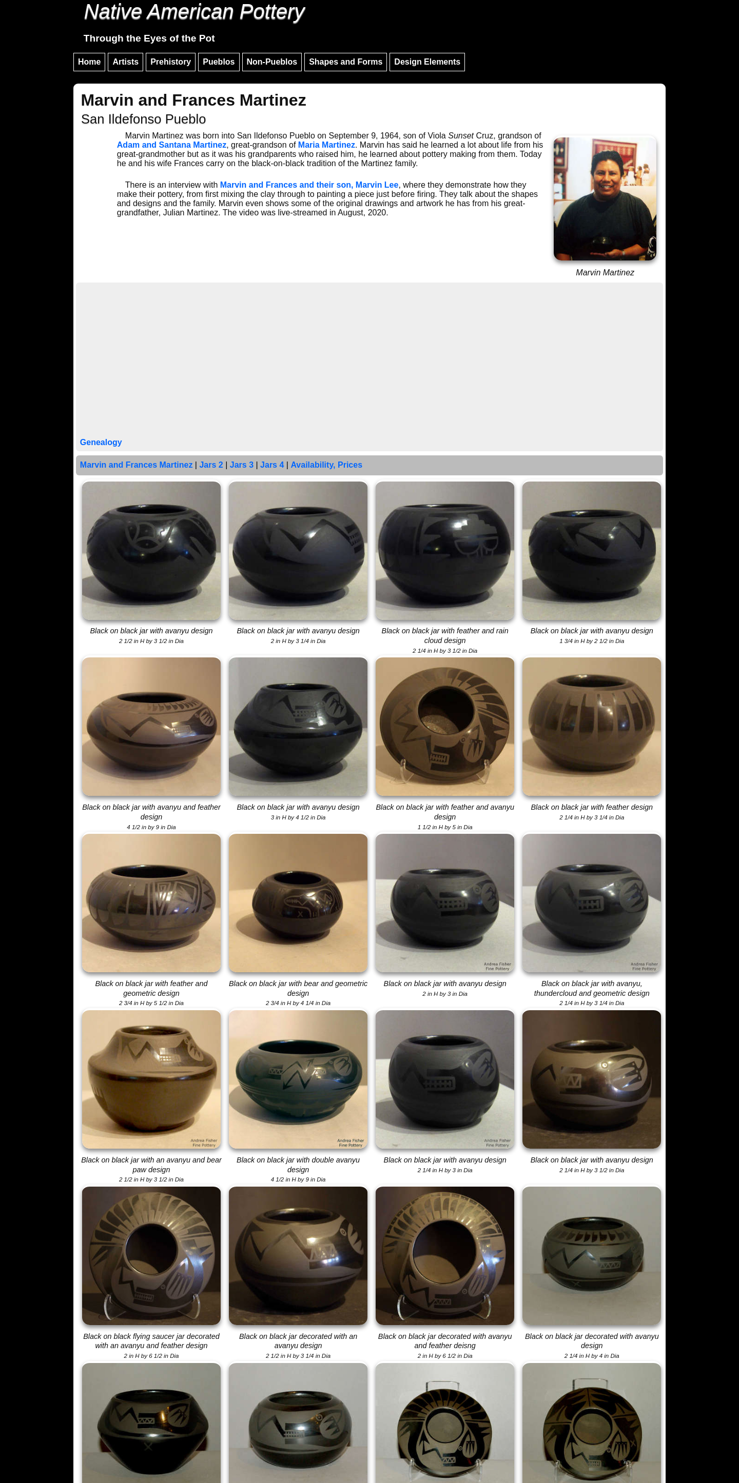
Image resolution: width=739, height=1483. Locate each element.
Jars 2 (211, 464)
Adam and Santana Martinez (171, 145)
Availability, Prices (326, 464)
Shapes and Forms (345, 61)
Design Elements (427, 61)
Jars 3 (242, 464)
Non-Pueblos (272, 61)
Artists (125, 61)
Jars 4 (272, 464)
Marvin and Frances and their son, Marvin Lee (309, 185)
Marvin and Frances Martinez (136, 464)
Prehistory (170, 61)
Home (89, 61)
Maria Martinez (326, 145)
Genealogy (101, 442)
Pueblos (219, 61)
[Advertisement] (369, 361)
